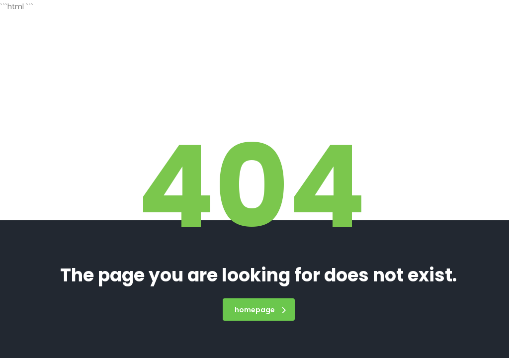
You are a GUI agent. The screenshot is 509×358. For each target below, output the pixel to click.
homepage (260, 310)
